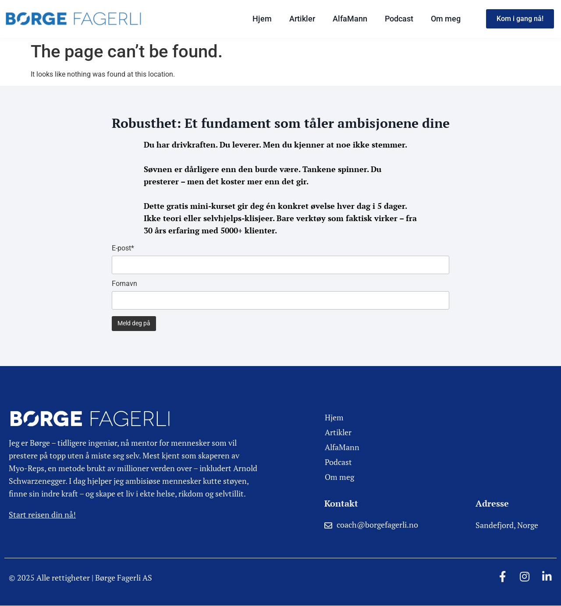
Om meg (446, 18)
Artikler (302, 18)
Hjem (262, 18)
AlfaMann (350, 18)
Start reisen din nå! (42, 514)
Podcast (399, 18)
